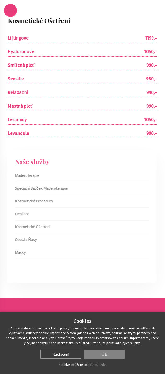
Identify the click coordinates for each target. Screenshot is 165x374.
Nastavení (60, 354)
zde (103, 364)
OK (104, 354)
